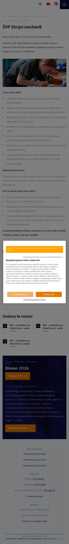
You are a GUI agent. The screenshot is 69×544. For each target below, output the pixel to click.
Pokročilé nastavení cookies (34, 299)
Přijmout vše (49, 294)
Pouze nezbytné (20, 294)
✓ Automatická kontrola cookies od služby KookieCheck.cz (42, 257)
